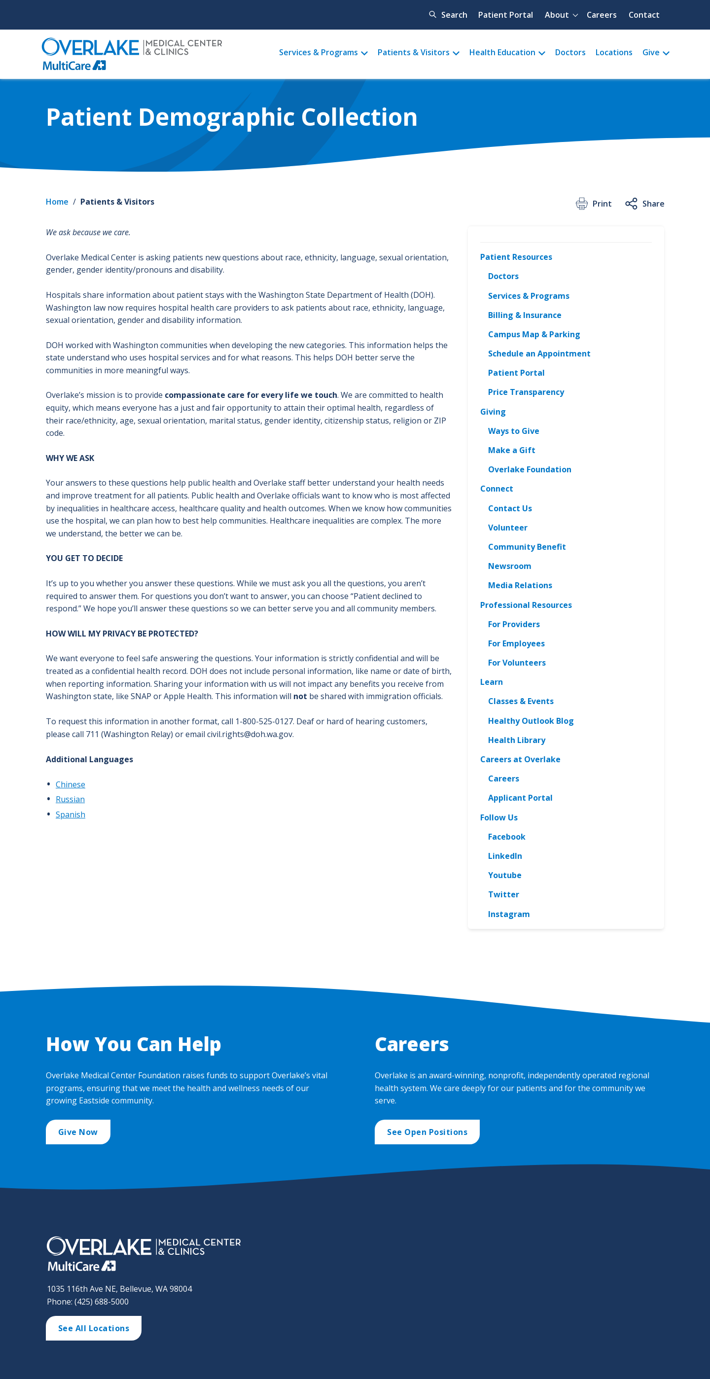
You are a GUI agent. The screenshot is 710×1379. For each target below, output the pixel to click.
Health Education (502, 52)
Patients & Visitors (414, 52)
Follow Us (499, 817)
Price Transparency (526, 392)
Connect (496, 488)
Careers (602, 14)
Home (57, 201)
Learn (491, 681)
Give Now (78, 1132)
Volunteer (508, 527)
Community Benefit (527, 546)
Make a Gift (511, 450)
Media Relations (520, 585)
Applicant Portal (520, 797)
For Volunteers (517, 662)
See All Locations (94, 1328)
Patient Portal (505, 14)
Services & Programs (318, 52)
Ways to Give (513, 430)
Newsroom (510, 566)
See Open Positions (427, 1132)
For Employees (516, 643)
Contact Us (510, 508)
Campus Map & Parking (534, 334)
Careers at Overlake (520, 759)
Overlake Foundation (529, 469)
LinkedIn (505, 855)
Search (454, 14)
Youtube (505, 875)
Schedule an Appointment (539, 353)
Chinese (70, 784)
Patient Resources (516, 256)
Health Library (516, 740)
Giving (493, 411)
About (557, 14)
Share (644, 204)
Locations (614, 52)
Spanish (70, 814)
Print (593, 204)
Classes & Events (521, 701)
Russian (70, 799)
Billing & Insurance (525, 315)
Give (651, 52)
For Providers (514, 624)
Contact (644, 14)
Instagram (509, 914)
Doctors (570, 52)
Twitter (503, 894)
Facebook (507, 836)
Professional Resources (526, 605)
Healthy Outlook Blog (531, 720)
